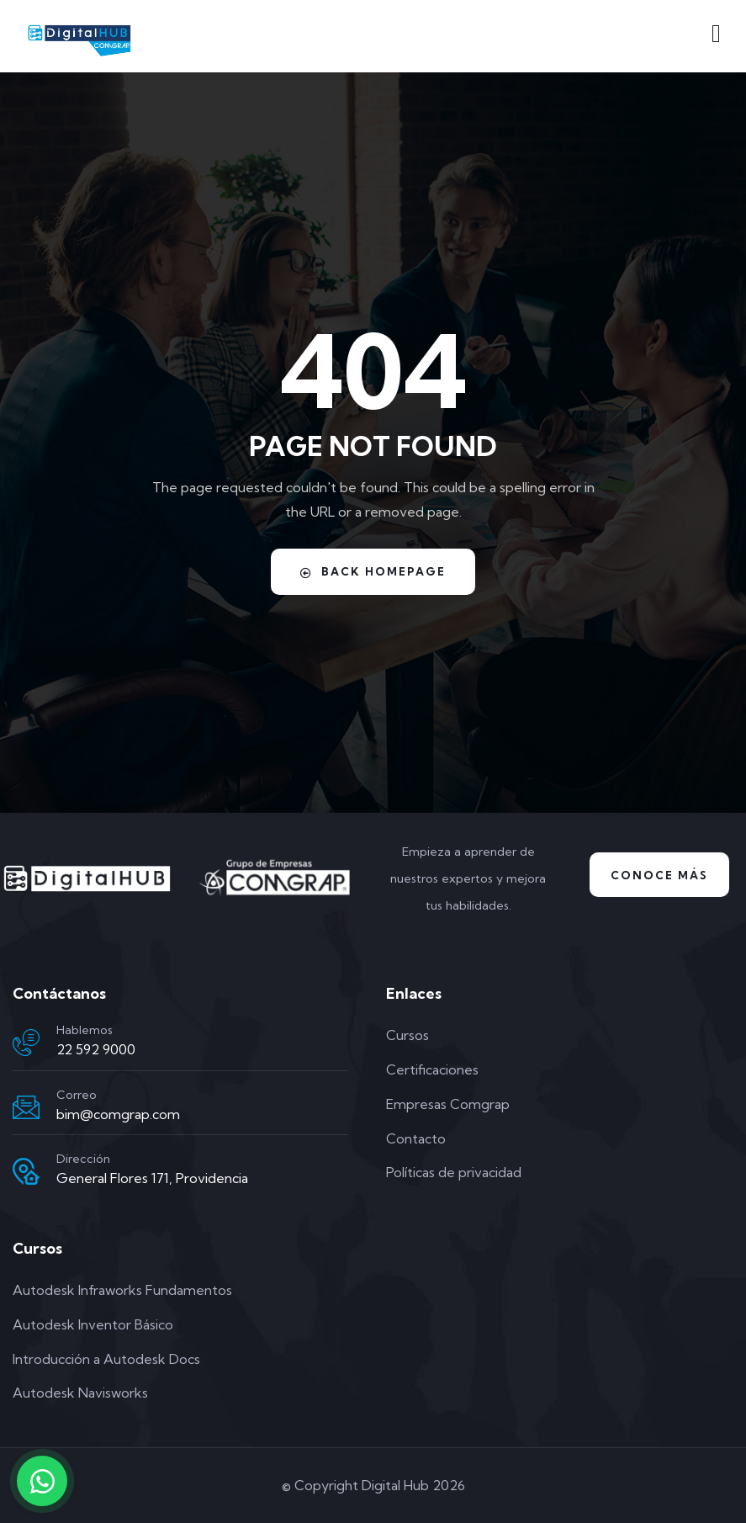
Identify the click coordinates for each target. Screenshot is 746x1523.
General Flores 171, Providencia (152, 1178)
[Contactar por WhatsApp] (42, 1481)
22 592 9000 (95, 1049)
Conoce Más (659, 875)
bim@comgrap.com (118, 1114)
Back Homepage (373, 572)
